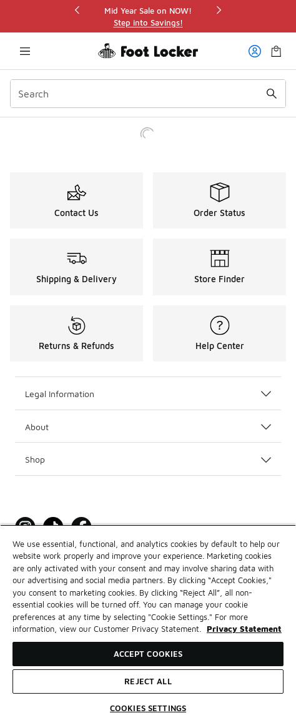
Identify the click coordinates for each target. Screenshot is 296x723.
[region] (148, 16)
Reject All (147, 681)
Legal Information (148, 393)
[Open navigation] (25, 51)
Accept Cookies (148, 654)
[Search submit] (271, 93)
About (148, 426)
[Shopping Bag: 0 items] (276, 51)
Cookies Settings (148, 708)
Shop (148, 459)
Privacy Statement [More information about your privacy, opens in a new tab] (244, 629)
